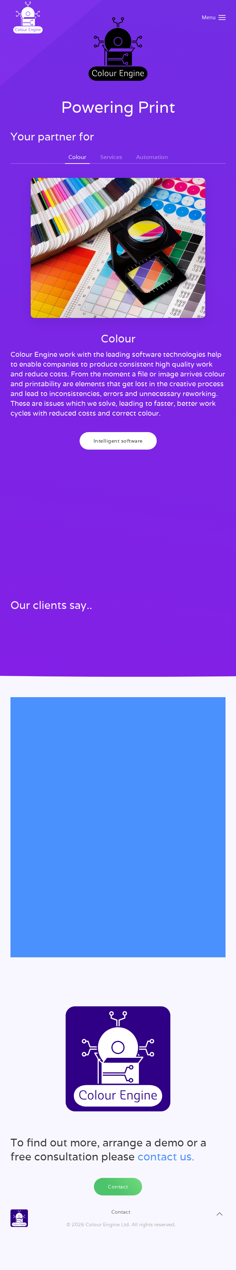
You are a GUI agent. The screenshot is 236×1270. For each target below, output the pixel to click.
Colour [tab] (77, 157)
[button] (214, 17)
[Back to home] (27, 17)
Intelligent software (118, 441)
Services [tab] (111, 157)
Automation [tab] (152, 157)
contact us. (166, 1157)
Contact (118, 1187)
